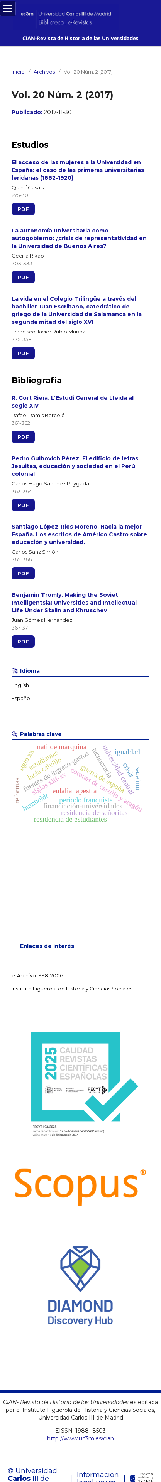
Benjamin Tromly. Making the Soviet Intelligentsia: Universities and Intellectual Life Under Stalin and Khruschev (74, 602)
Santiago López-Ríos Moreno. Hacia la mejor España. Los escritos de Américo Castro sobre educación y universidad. (79, 534)
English (20, 685)
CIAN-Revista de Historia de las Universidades (80, 38)
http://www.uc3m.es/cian (80, 1438)
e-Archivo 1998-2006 (37, 975)
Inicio (18, 72)
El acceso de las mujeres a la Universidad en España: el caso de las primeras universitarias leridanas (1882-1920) (78, 170)
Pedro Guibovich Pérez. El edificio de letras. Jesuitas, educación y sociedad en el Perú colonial (76, 466)
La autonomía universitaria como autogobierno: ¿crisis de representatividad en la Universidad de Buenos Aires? (79, 238)
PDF (23, 209)
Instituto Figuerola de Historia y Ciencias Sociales (72, 989)
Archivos (44, 72)
